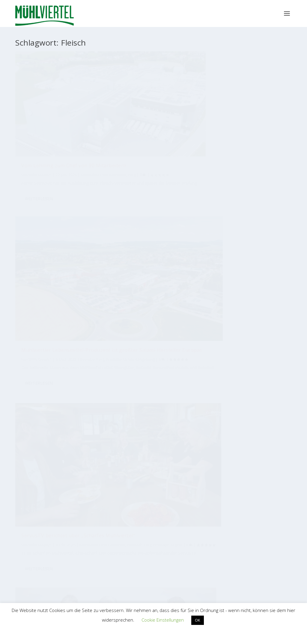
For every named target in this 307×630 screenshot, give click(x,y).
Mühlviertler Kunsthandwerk (185, 493)
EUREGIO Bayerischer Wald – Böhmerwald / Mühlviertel (185, 555)
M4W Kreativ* (40, 127)
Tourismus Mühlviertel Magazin (58, 493)
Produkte (133, 140)
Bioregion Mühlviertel (122, 494)
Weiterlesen (39, 178)
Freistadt (28, 286)
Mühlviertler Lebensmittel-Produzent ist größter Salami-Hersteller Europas (152, 118)
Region (234, 140)
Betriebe (76, 280)
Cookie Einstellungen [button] (163, 620)
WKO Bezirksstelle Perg (121, 559)
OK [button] (197, 620)
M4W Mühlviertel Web (248, 493)
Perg (72, 134)
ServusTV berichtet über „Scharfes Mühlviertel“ (239, 115)
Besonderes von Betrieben (44, 134)
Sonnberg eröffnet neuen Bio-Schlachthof (57, 262)
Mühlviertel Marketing (46, 274)
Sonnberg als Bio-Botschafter (151, 213)
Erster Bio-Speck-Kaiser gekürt (247, 206)
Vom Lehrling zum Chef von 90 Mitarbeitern (57, 115)
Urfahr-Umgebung (158, 140)
